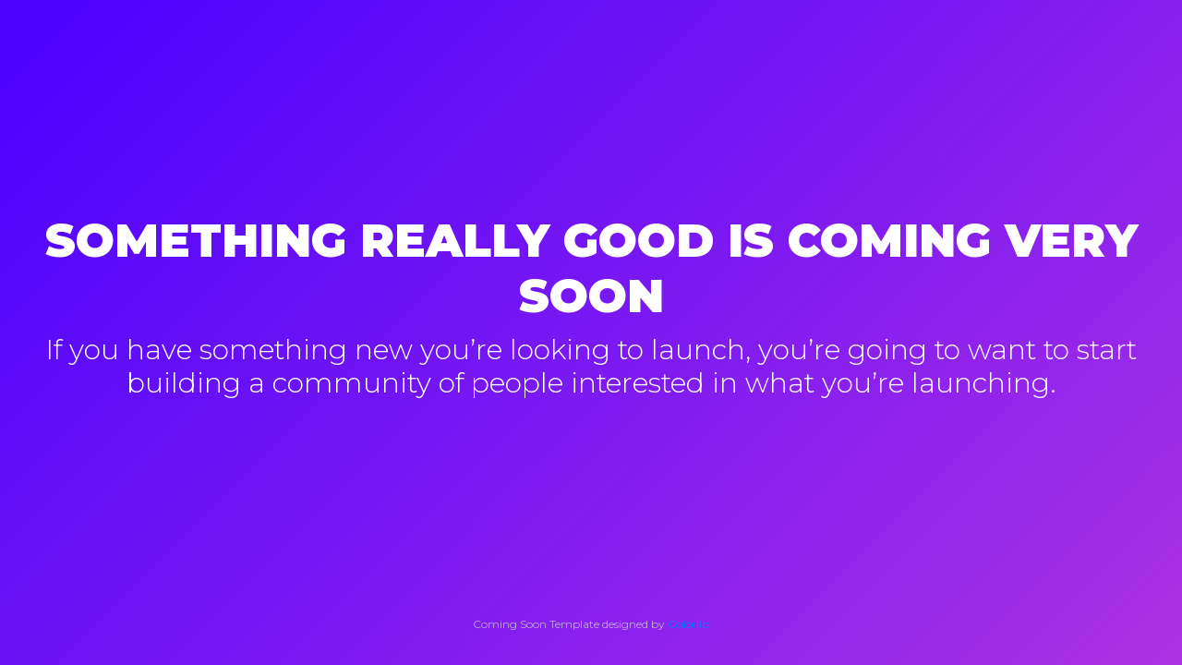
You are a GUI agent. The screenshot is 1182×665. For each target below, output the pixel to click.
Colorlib (688, 624)
